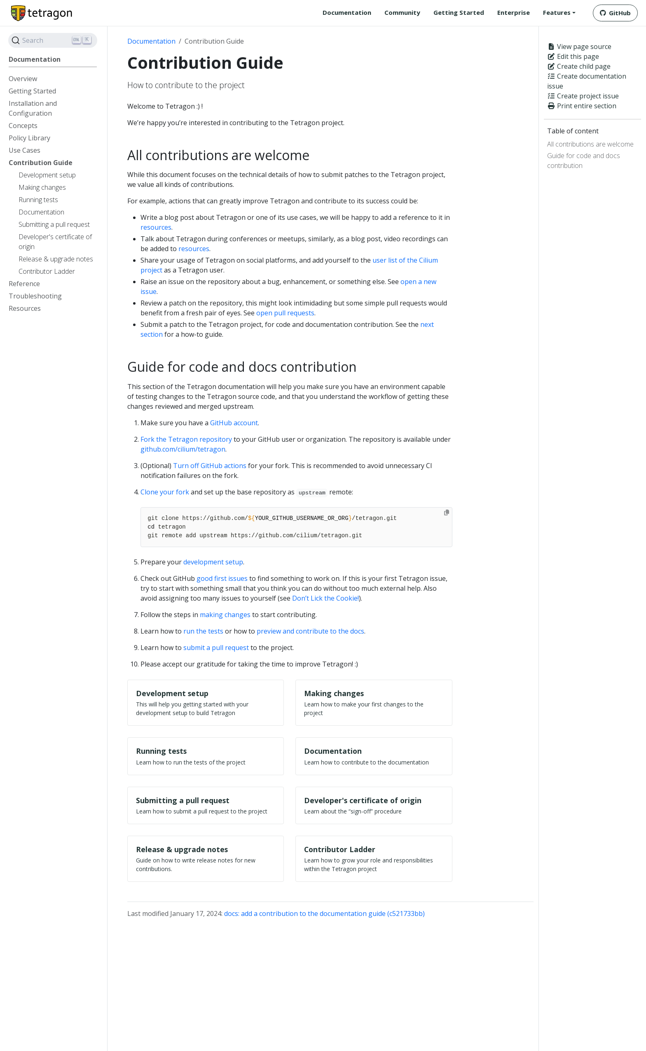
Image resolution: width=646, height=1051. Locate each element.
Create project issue (583, 95)
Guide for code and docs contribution (583, 160)
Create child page (579, 66)
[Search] (52, 40)
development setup (213, 561)
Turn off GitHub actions (209, 465)
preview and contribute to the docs (310, 631)
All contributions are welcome (590, 144)
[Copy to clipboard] (446, 512)
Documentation (151, 41)
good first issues (222, 578)
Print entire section (581, 105)
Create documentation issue (586, 81)
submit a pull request (216, 647)
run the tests (203, 631)
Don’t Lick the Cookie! (325, 598)
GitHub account (234, 422)
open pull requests (285, 312)
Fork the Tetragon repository (186, 439)
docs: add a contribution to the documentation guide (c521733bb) (324, 914)
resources (155, 227)
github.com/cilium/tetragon (182, 449)
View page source (579, 46)
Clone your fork (164, 491)
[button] (559, 13)
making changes (225, 614)
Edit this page (573, 56)
